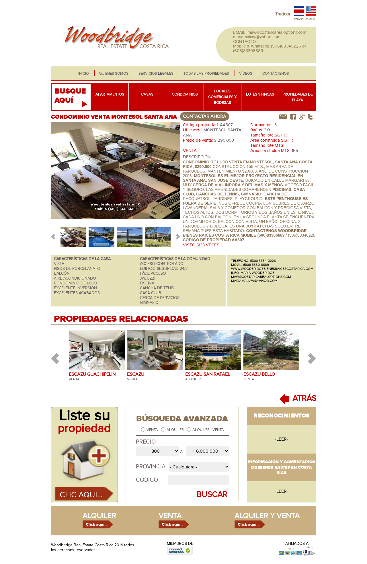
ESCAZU (135, 374)
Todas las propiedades (206, 73)
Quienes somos (113, 73)
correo (283, 116)
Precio (146, 441)
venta (170, 516)
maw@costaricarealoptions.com (276, 32)
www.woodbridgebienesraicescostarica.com (272, 269)
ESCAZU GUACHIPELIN (92, 374)
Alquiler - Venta (208, 430)
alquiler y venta (267, 516)
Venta (153, 430)
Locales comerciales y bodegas (222, 97)
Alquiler (176, 430)
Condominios (185, 94)
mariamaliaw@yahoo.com (256, 36)
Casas (147, 94)
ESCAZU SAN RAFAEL (207, 374)
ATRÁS (304, 398)
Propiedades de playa (297, 97)
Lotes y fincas (260, 94)
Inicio (83, 73)
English (311, 19)
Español (299, 19)
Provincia (150, 466)
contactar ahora (204, 116)
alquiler (99, 516)
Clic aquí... (81, 495)
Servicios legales (155, 73)
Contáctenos (275, 73)
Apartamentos (109, 94)
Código (147, 479)
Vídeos (245, 73)
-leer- (281, 439)
